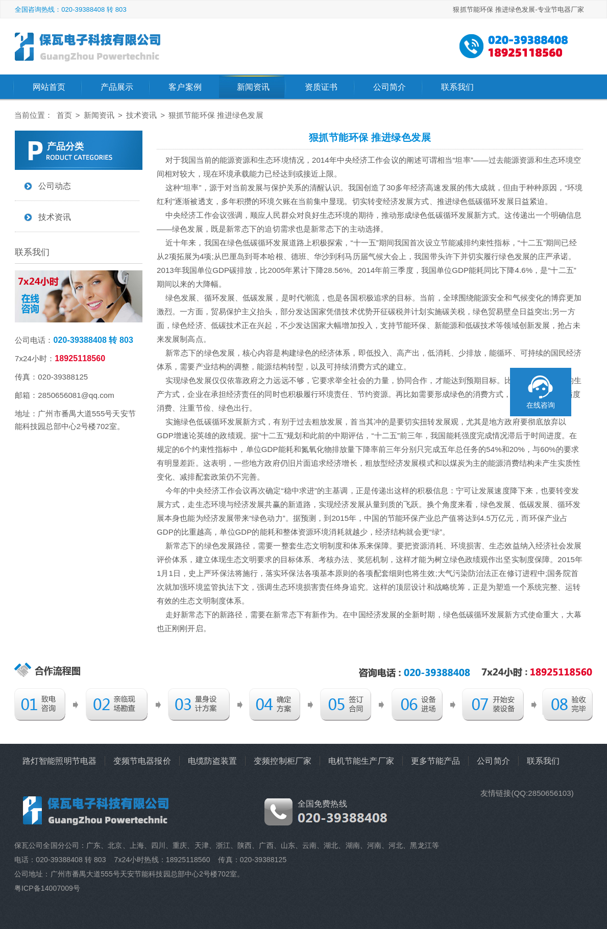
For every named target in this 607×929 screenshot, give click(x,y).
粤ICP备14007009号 (47, 888)
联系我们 (457, 87)
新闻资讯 (253, 87)
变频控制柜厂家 (282, 761)
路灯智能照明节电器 (59, 761)
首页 (64, 115)
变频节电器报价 (142, 761)
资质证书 (321, 87)
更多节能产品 (435, 761)
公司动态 (54, 186)
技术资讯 (141, 115)
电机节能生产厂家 (361, 761)
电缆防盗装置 (212, 761)
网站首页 (49, 87)
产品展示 (117, 87)
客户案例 (184, 87)
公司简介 (389, 87)
